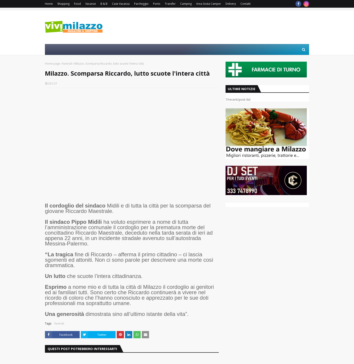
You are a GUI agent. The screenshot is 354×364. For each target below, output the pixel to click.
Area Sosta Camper (208, 4)
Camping (186, 4)
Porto (156, 4)
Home (49, 4)
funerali (67, 63)
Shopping (63, 4)
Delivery (231, 4)
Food (77, 4)
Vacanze (90, 4)
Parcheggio (141, 4)
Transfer (170, 4)
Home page (52, 63)
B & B (103, 4)
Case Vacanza (121, 4)
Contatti (245, 4)
